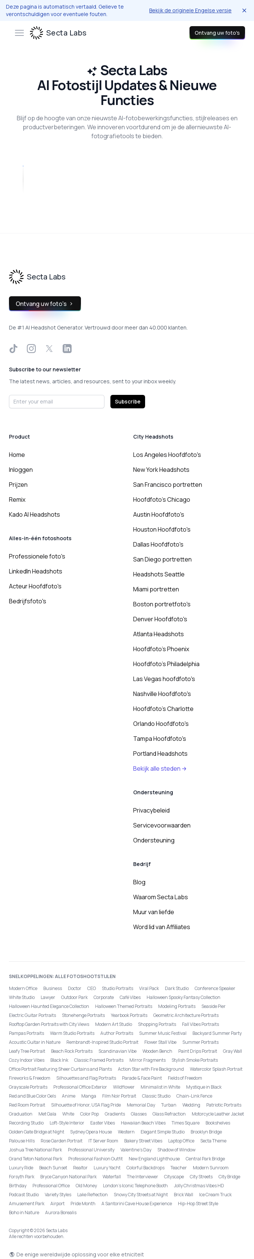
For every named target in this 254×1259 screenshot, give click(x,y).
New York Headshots (161, 469)
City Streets (201, 1176)
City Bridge (229, 1176)
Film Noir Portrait (119, 1096)
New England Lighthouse (154, 1159)
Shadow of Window (176, 1150)
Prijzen (18, 484)
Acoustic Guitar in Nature (34, 1042)
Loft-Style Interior (67, 1123)
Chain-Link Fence (194, 1096)
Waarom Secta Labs (160, 897)
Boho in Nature (24, 1212)
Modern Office (23, 988)
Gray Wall (232, 1051)
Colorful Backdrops (145, 1167)
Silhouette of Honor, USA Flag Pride (86, 1105)
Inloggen (21, 469)
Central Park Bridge (205, 1159)
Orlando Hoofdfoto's (161, 724)
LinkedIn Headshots (35, 571)
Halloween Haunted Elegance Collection (49, 1006)
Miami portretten (156, 589)
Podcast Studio (24, 1194)
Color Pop (89, 1114)
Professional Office (51, 1185)
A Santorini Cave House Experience (136, 1203)
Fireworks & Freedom (29, 1078)
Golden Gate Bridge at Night (36, 1132)
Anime (68, 1096)
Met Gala (47, 1114)
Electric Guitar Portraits (32, 1015)
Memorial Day (141, 1105)
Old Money (86, 1185)
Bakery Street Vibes (143, 1141)
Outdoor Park (74, 997)
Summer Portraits (200, 1042)
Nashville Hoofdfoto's (162, 694)
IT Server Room (103, 1141)
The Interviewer (142, 1176)
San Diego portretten (162, 559)
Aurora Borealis (60, 1212)
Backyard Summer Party (217, 1033)
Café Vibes (130, 997)
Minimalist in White (160, 1087)
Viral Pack (149, 988)
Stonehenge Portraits (83, 1015)
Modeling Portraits (176, 1006)
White (68, 1114)
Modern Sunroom (211, 1167)
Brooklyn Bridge (206, 1132)
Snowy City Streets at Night (141, 1194)
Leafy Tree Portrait (27, 1051)
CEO (91, 988)
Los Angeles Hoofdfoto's (167, 455)
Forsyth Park (21, 1176)
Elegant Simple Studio (163, 1132)
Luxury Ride (21, 1167)
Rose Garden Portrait (61, 1141)
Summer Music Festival (162, 1033)
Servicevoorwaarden (162, 825)
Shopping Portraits (157, 1024)
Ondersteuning (154, 840)
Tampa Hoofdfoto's (159, 738)
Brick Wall (183, 1194)
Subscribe (128, 401)
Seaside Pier (213, 1006)
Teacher (178, 1167)
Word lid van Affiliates (161, 927)
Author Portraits (116, 1033)
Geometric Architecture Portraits (186, 1015)
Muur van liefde (153, 912)
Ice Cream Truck (215, 1194)
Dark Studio (177, 988)
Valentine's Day (135, 1150)
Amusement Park (26, 1203)
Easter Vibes (102, 1123)
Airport (57, 1203)
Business (52, 988)
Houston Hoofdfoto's (162, 529)
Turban (168, 1105)
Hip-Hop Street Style (198, 1203)
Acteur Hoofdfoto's (35, 586)
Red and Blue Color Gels (32, 1096)
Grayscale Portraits (28, 1087)
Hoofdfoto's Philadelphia (166, 664)
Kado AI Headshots (34, 514)
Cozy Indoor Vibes (26, 1060)
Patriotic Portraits (223, 1105)
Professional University (91, 1150)
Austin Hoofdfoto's (158, 514)
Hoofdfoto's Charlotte (163, 709)
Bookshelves (218, 1123)
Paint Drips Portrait (197, 1051)
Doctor (74, 988)
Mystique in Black (204, 1087)
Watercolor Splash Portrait (216, 1069)
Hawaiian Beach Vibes (143, 1123)
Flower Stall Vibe (160, 1042)
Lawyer (48, 997)
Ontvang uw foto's (217, 32)
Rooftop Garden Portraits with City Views (49, 1024)
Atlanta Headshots (158, 634)
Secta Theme (213, 1141)
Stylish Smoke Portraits (195, 1060)
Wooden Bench (157, 1051)
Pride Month (82, 1203)
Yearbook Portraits (129, 1015)
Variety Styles (58, 1194)
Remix (17, 499)
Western (126, 1132)
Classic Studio (156, 1096)
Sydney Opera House (91, 1132)
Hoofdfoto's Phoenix (161, 649)
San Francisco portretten (167, 484)
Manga (88, 1096)
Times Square (186, 1123)
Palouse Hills (22, 1141)
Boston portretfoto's (162, 604)
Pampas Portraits (26, 1033)
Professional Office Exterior (80, 1087)
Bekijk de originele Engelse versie (190, 10)
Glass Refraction (169, 1114)
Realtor (80, 1167)
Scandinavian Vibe (117, 1051)
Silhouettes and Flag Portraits (86, 1078)
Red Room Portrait (27, 1105)
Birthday (17, 1185)
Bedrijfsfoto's (27, 601)
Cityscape (174, 1176)
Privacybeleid (151, 810)
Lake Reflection (92, 1194)
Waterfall (112, 1176)
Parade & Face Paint (142, 1078)
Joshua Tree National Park (35, 1150)
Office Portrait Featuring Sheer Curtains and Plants (60, 1069)
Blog (139, 882)
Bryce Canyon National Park (68, 1176)
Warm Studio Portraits (72, 1033)
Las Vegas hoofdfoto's (164, 679)
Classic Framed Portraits (98, 1060)
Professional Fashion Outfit (95, 1159)
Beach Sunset (53, 1167)
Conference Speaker (215, 988)
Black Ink (59, 1060)
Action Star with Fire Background (151, 1069)
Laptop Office (181, 1141)
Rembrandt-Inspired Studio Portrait (102, 1042)
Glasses (139, 1114)
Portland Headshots (160, 753)
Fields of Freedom (185, 1078)
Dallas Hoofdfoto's (158, 544)
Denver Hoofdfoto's (160, 619)
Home (17, 455)
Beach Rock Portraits (71, 1051)
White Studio (22, 997)
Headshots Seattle (159, 574)
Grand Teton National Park (35, 1159)
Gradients (115, 1114)
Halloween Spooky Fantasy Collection (183, 997)
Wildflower (124, 1087)
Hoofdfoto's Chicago (161, 499)
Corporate (104, 997)
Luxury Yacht (107, 1167)
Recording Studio (26, 1123)
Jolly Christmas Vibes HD (199, 1185)
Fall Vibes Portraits (200, 1024)
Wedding (191, 1105)
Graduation (20, 1114)
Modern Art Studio (113, 1024)
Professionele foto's (37, 556)
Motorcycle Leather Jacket (218, 1114)
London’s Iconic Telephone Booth (135, 1185)
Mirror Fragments (147, 1060)
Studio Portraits (117, 988)
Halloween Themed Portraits (123, 1006)
